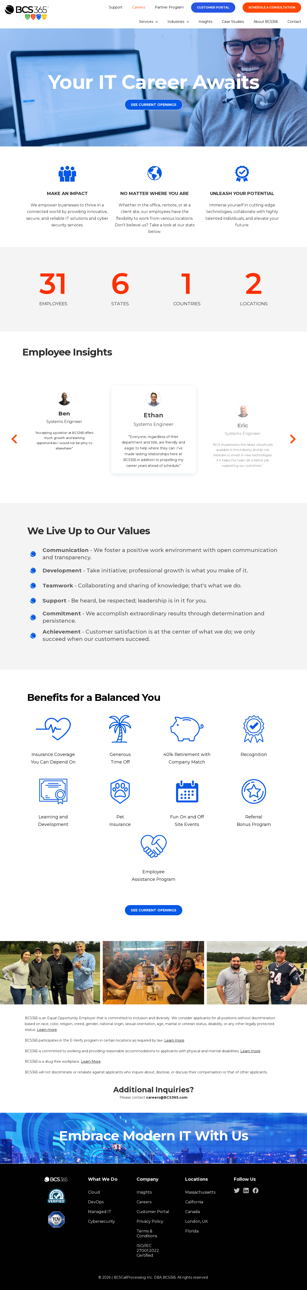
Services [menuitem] (148, 21)
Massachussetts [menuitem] (200, 1192)
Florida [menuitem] (192, 1231)
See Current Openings (153, 104)
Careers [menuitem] (138, 7)
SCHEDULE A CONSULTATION (271, 7)
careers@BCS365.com (166, 1097)
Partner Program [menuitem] (169, 7)
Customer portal (213, 7)
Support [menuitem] (116, 7)
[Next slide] (292, 439)
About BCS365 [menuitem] (266, 21)
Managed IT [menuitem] (99, 1211)
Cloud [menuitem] (94, 1192)
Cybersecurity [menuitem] (101, 1221)
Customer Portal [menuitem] (153, 1211)
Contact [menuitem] (294, 21)
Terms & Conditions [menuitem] (147, 1233)
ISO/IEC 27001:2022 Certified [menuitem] (148, 1250)
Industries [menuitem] (178, 21)
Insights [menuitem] (205, 21)
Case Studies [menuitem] (233, 21)
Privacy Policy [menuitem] (150, 1221)
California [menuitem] (194, 1202)
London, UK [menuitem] (196, 1221)
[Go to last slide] (15, 439)
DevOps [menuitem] (96, 1202)
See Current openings (153, 910)
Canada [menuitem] (192, 1211)
